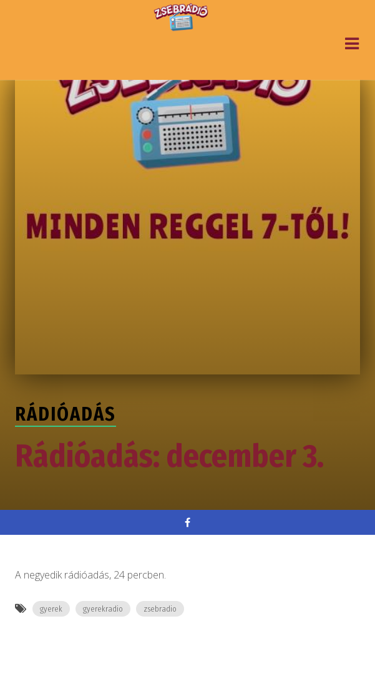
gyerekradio (103, 608)
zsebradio (160, 608)
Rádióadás (65, 414)
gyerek (51, 608)
